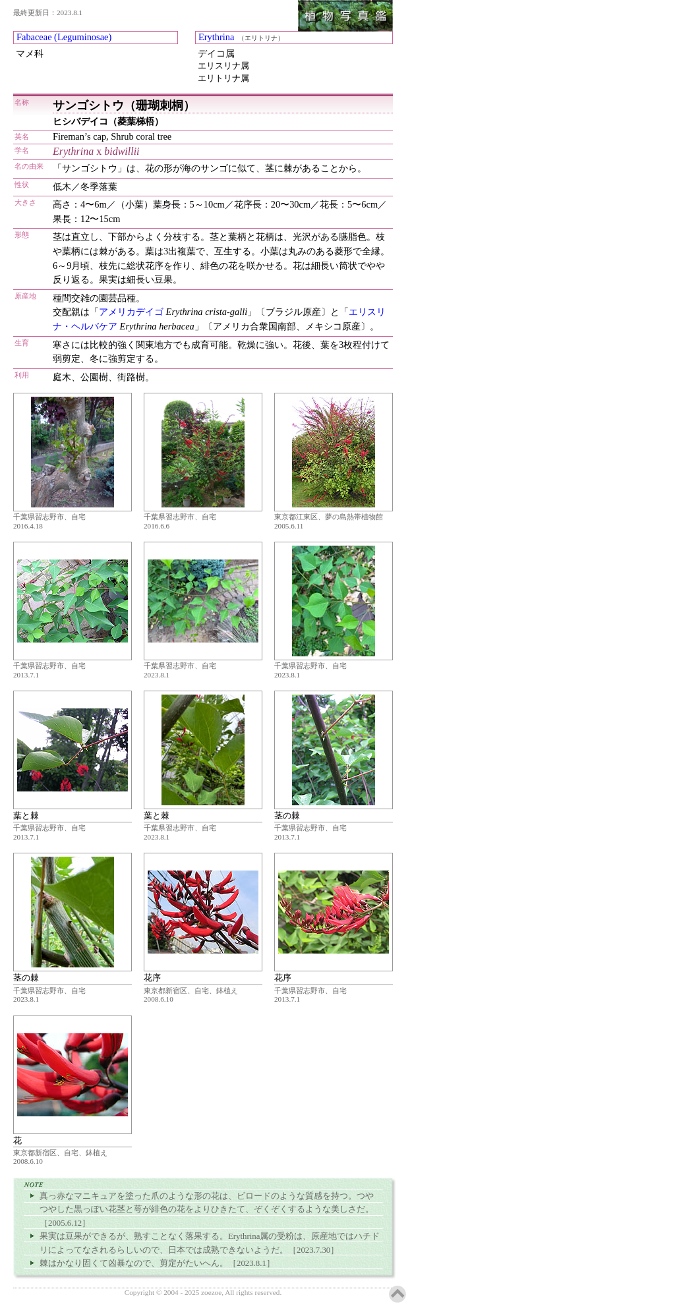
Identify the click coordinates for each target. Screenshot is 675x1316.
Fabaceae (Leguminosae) (63, 37)
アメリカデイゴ (131, 311)
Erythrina (216, 37)
